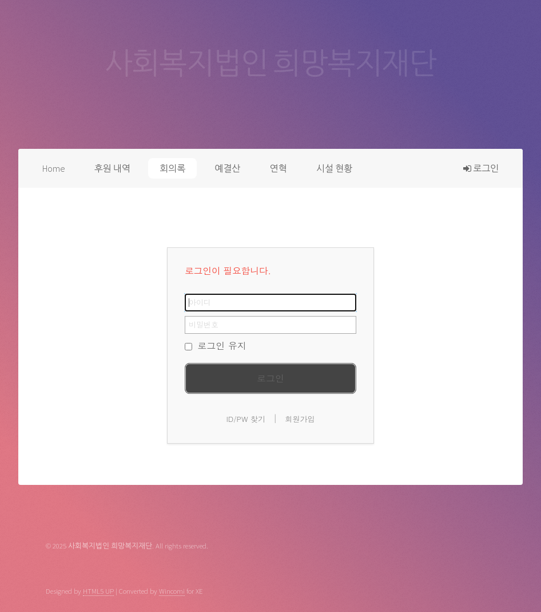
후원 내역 (112, 168)
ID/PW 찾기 (245, 418)
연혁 (278, 168)
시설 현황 (334, 168)
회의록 (172, 168)
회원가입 (300, 418)
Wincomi (172, 590)
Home (53, 168)
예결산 (227, 168)
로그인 (481, 168)
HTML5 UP (98, 590)
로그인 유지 (215, 345)
